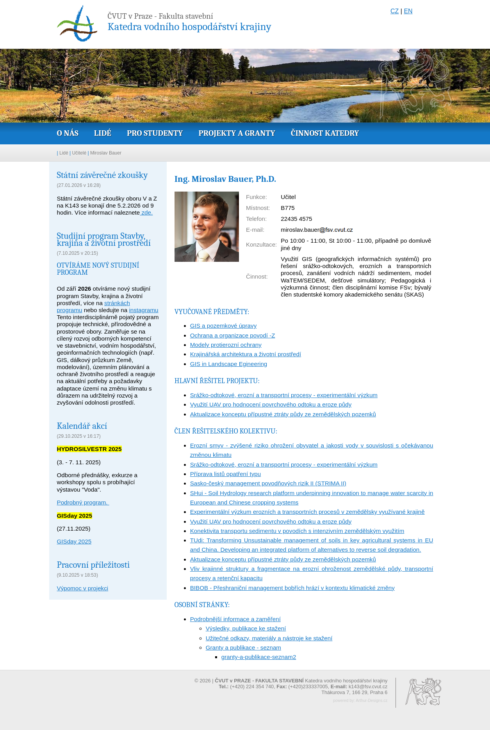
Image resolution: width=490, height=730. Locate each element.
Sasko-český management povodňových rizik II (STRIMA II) (268, 483)
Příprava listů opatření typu (225, 474)
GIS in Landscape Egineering (228, 364)
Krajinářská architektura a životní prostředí (245, 354)
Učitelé (79, 153)
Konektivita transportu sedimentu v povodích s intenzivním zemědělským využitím (297, 531)
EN (408, 11)
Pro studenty (155, 133)
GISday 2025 (74, 541)
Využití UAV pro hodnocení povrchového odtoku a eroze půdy (271, 404)
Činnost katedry (325, 133)
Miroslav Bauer (105, 153)
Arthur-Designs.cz (371, 700)
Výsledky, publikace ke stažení (246, 628)
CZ (394, 11)
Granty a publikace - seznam (243, 647)
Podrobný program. (83, 502)
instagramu (143, 310)
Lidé (102, 133)
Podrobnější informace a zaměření (235, 619)
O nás (67, 133)
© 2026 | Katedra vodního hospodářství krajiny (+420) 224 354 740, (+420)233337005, (290, 683)
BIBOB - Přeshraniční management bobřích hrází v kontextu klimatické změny (292, 587)
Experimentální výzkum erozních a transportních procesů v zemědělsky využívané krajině (307, 511)
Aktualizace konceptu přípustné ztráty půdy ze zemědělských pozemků (283, 414)
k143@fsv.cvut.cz (368, 686)
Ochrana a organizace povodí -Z (232, 335)
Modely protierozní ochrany (226, 344)
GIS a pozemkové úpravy (223, 325)
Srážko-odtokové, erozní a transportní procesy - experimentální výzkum (284, 395)
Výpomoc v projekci (83, 588)
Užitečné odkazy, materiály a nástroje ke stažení (269, 638)
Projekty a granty (237, 133)
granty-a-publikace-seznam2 (258, 657)
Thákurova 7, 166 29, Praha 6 (354, 692)
